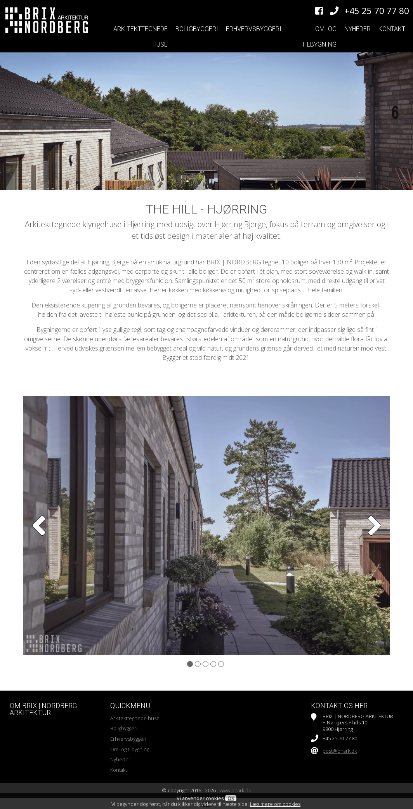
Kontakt (391, 29)
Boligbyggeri (196, 29)
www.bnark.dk (235, 790)
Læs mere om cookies (275, 803)
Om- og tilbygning (319, 36)
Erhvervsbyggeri (253, 29)
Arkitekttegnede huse (140, 36)
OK (230, 798)
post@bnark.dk (340, 750)
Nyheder (357, 29)
